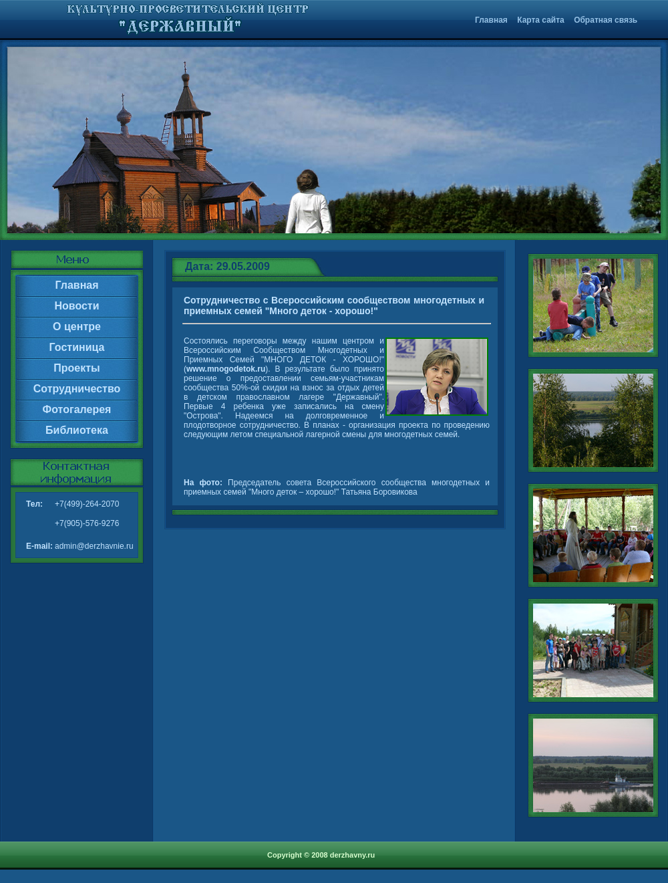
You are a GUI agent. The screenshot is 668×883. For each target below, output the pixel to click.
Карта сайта (540, 20)
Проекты (76, 368)
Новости (76, 305)
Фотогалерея (77, 409)
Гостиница (77, 347)
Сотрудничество (77, 388)
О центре (77, 326)
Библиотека (76, 430)
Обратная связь (605, 20)
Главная (491, 20)
